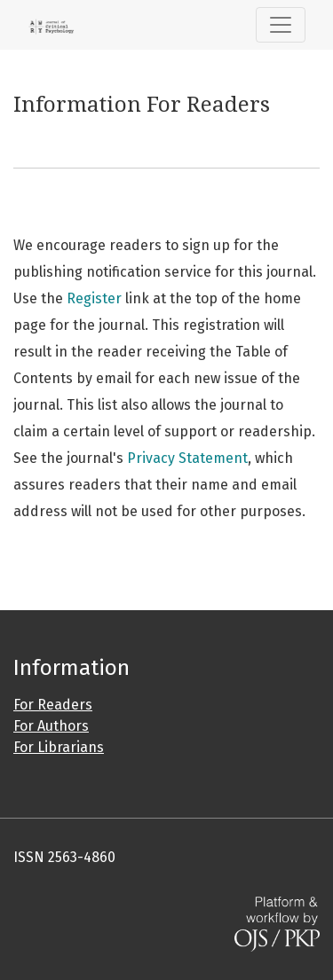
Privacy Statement (187, 458)
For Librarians (58, 747)
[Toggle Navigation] (280, 25)
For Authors (51, 725)
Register (94, 298)
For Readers (52, 704)
